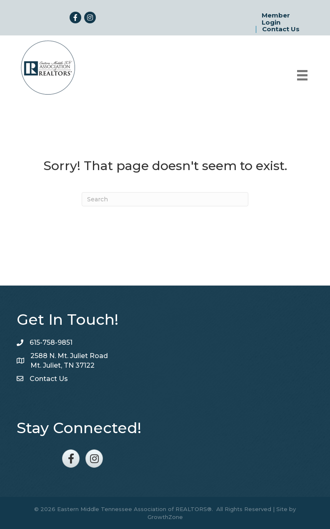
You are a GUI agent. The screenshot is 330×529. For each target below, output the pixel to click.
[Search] (165, 199)
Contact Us (281, 29)
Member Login (276, 19)
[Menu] (302, 75)
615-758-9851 (51, 342)
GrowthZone (165, 517)
